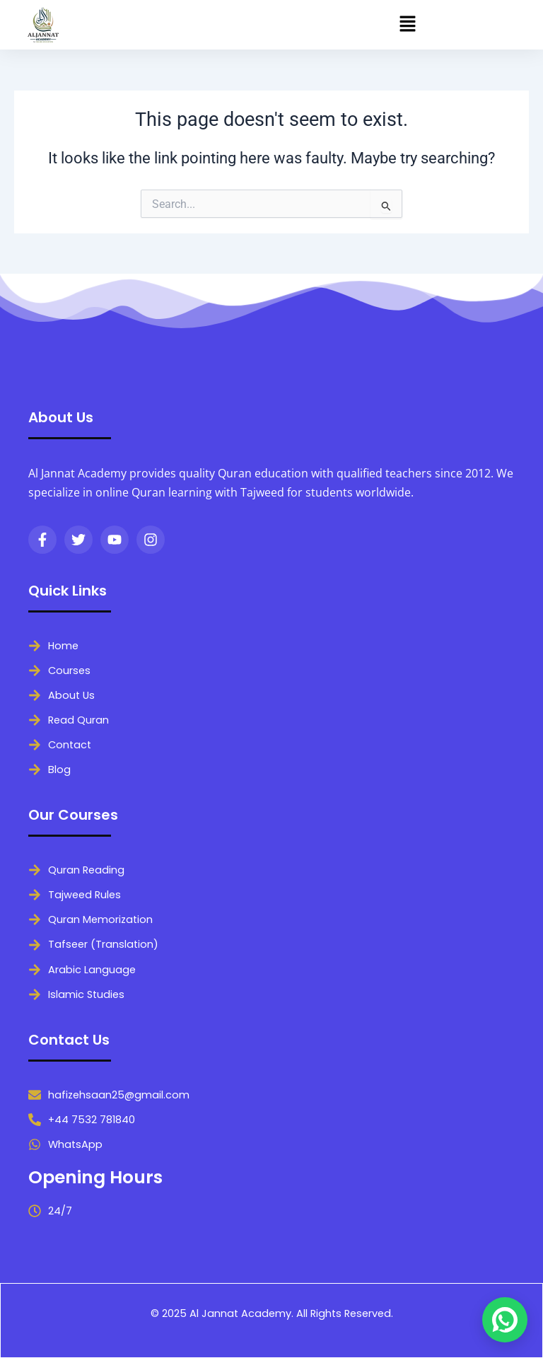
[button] (407, 24)
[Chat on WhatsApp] (504, 1319)
